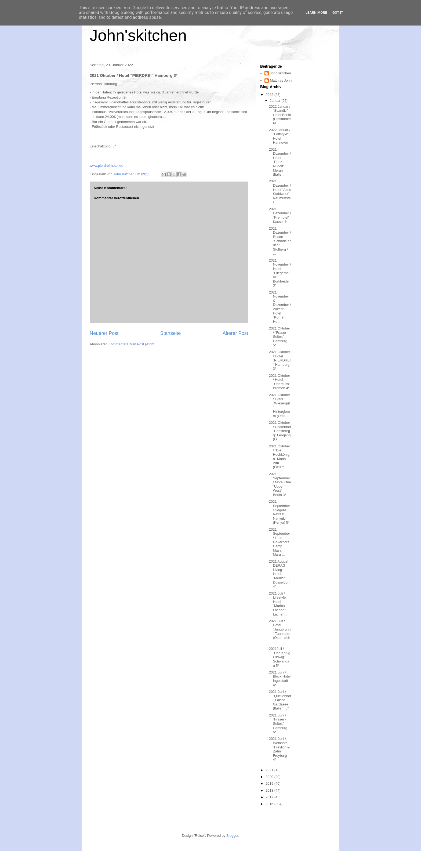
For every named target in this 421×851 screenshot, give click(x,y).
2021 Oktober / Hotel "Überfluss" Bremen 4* (279, 382)
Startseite (170, 333)
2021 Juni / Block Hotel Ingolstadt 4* (280, 678)
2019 (270, 783)
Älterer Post (235, 333)
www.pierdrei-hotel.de (106, 166)
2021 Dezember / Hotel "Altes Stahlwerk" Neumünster (280, 191)
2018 (270, 790)
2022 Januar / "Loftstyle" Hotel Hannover (279, 136)
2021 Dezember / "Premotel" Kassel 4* (280, 215)
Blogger (232, 836)
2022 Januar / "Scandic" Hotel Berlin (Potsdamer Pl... (280, 114)
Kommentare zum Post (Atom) (131, 344)
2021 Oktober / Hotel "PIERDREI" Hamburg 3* (280, 360)
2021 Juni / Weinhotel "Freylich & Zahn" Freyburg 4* (279, 749)
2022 (270, 95)
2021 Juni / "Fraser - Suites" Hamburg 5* (278, 723)
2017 (270, 797)
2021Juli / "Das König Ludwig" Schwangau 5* (279, 657)
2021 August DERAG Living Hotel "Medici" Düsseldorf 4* (279, 574)
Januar (275, 101)
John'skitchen (138, 35)
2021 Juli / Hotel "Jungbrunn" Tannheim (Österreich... (280, 631)
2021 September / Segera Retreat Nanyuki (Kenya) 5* (279, 511)
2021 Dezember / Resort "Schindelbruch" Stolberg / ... (280, 241)
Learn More (316, 12)
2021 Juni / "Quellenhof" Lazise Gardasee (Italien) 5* (280, 700)
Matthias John (281, 80)
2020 (270, 777)
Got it (337, 12)
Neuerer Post (104, 333)
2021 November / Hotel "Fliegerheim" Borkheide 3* (280, 273)
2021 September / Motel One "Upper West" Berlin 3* (280, 484)
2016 (270, 804)
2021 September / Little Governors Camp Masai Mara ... (279, 542)
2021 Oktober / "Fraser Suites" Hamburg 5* (279, 336)
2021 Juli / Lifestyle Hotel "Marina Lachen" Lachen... (278, 603)
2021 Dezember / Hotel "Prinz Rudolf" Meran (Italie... (280, 162)
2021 (270, 770)
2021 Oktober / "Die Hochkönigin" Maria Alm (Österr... (279, 456)
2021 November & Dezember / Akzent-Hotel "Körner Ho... (280, 307)
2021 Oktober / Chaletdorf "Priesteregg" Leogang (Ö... (280, 431)
